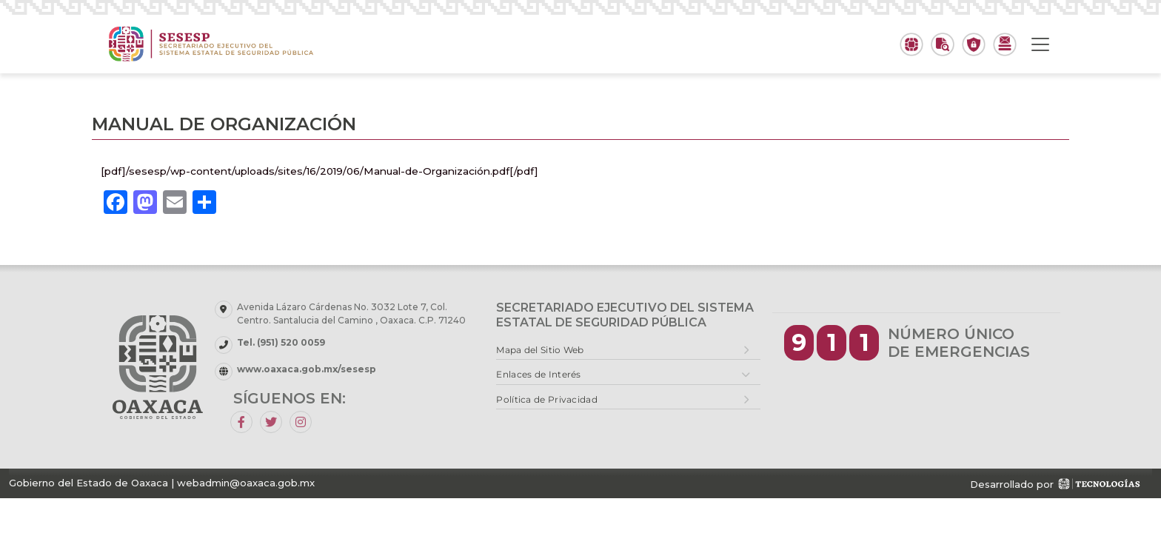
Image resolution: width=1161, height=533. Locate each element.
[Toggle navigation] (1040, 44)
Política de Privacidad (547, 399)
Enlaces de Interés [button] (538, 374)
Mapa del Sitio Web (539, 349)
